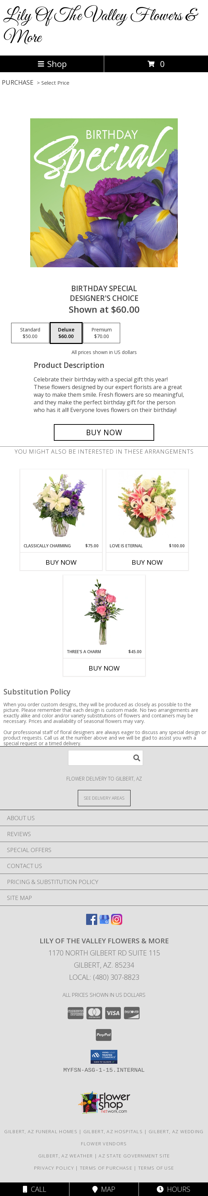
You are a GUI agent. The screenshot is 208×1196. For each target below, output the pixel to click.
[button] (104, 1057)
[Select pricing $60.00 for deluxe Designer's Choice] (66, 333)
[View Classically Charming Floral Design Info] (61, 506)
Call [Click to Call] (34, 1189)
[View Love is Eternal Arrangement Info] (147, 506)
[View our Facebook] (91, 923)
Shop (52, 63)
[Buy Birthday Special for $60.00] (104, 432)
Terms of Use (156, 1168)
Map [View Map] (103, 1189)
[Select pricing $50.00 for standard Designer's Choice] (30, 333)
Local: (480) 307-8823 (104, 977)
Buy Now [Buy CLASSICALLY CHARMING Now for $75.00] (61, 562)
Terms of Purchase (106, 1168)
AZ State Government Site (134, 1156)
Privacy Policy (54, 1168)
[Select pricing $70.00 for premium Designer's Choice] (101, 333)
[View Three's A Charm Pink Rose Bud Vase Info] (104, 612)
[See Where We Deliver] (104, 797)
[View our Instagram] (116, 923)
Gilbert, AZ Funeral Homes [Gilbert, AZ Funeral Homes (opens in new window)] (40, 1131)
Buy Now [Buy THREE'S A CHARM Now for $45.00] (104, 668)
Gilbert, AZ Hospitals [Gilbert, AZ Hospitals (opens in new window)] (113, 1131)
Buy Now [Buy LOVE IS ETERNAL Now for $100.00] (147, 562)
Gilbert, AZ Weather (65, 1156)
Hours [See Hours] (173, 1189)
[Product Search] (105, 758)
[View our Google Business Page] (104, 923)
